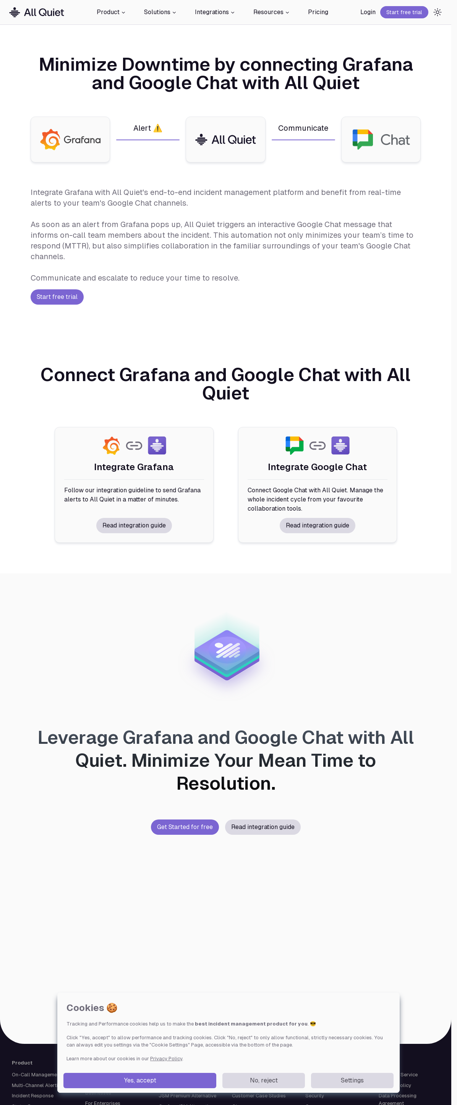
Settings (352, 1080)
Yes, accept (140, 1080)
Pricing (318, 12)
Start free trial (404, 12)
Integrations (215, 12)
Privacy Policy (166, 1058)
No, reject (264, 1080)
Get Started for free (185, 827)
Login (368, 12)
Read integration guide (134, 525)
